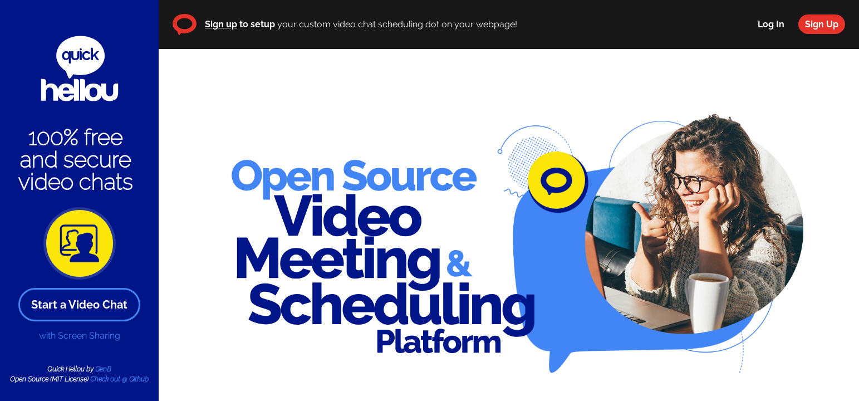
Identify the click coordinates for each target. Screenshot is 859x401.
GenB (103, 369)
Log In (771, 24)
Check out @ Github (119, 379)
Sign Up (821, 24)
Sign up (221, 24)
